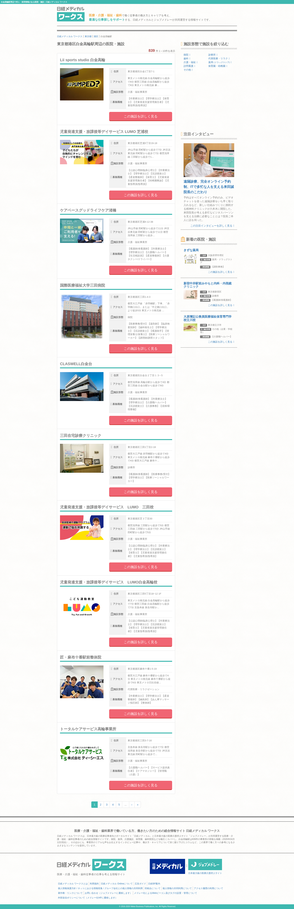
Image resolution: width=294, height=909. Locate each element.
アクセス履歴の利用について (208, 888)
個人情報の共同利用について (177, 888)
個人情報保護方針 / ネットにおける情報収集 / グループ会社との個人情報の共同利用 (100, 888)
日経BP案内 (154, 883)
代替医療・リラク (219, 58)
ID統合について (152, 888)
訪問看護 (189, 66)
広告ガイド (140, 883)
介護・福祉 (191, 62)
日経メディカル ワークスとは (73, 883)
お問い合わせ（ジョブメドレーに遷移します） (108, 893)
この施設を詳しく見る (141, 116)
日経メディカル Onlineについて (117, 883)
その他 (188, 69)
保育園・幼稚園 (217, 66)
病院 (187, 54)
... (125, 804)
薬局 (220, 62)
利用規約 (94, 883)
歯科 (187, 58)
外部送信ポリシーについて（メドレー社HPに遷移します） (87, 897)
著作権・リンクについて (70, 893)
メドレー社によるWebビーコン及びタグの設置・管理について (165, 893)
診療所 (213, 54)
